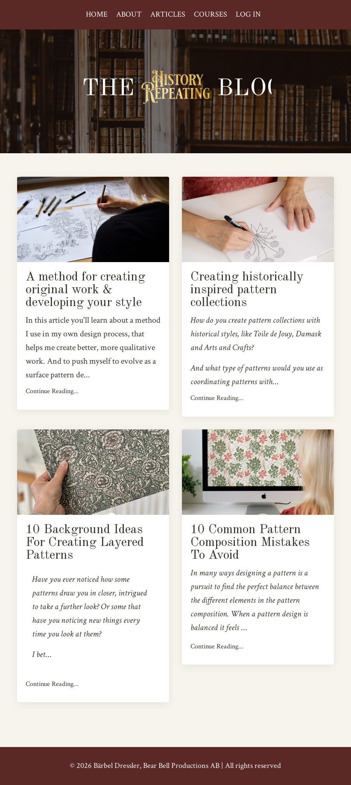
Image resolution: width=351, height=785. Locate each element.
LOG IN (248, 14)
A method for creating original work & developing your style (85, 290)
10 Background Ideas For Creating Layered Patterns (85, 542)
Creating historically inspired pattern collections (247, 290)
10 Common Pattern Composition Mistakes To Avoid (250, 542)
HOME (97, 14)
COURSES (210, 14)
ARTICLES (167, 14)
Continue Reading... (52, 391)
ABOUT (129, 14)
